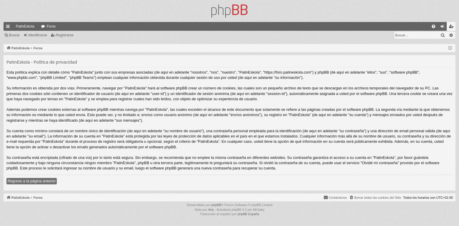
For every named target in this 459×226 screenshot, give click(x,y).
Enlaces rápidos (9, 27)
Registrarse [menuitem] (452, 27)
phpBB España (248, 214)
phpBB (216, 205)
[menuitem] (433, 26)
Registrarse (64, 35)
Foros (51, 26)
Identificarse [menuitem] (444, 27)
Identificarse (37, 35)
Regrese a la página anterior (32, 181)
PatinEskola (25, 26)
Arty (211, 209)
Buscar (14, 35)
